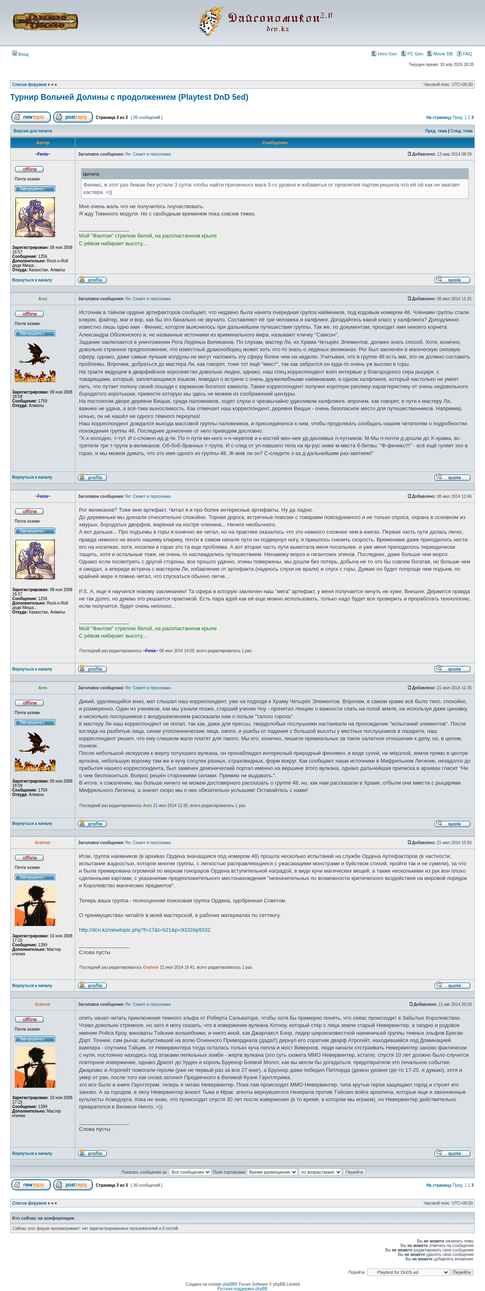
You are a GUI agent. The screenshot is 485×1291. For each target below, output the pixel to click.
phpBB (229, 1284)
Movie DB (440, 53)
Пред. (457, 117)
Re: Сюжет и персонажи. (148, 154)
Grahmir (151, 967)
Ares (147, 805)
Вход (20, 54)
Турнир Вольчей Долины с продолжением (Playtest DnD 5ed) (129, 96)
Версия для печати (33, 131)
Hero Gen (384, 53)
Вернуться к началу (32, 280)
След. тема (461, 131)
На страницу (439, 117)
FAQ (464, 53)
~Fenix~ (150, 651)
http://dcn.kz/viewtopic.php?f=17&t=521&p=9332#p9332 (145, 930)
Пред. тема (436, 131)
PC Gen (412, 53)
